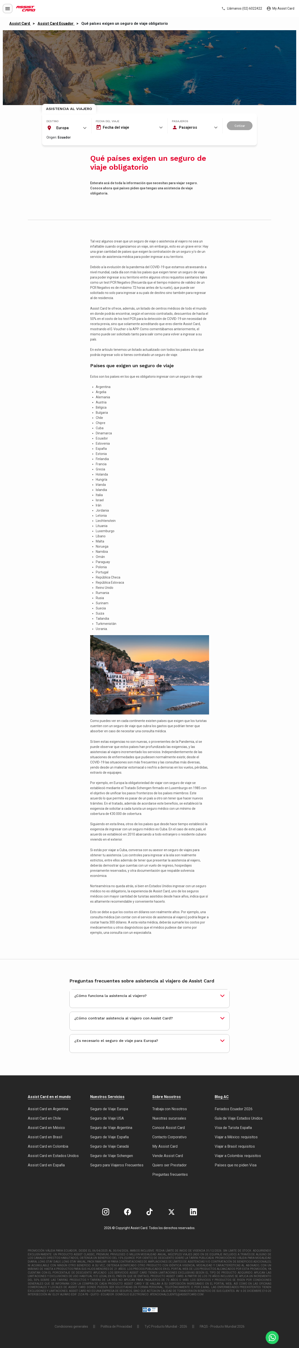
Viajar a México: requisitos (236, 1137)
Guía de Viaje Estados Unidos (239, 1118)
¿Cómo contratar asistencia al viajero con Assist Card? (123, 1018)
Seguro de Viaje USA (107, 1118)
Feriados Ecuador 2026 (234, 1109)
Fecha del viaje (107, 121)
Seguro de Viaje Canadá (109, 1146)
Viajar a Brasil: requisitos (235, 1146)
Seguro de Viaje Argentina (111, 1127)
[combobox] (66, 128)
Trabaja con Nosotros (169, 1109)
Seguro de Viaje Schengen (111, 1156)
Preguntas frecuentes (170, 1174)
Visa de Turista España (233, 1127)
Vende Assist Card (167, 1156)
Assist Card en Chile (44, 1118)
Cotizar (240, 126)
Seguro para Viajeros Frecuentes (116, 1165)
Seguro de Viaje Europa (109, 1109)
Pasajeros (180, 121)
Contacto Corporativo (169, 1137)
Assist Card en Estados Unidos (53, 1156)
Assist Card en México (46, 1127)
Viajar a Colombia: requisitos (238, 1156)
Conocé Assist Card (168, 1127)
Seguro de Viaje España (109, 1137)
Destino (52, 121)
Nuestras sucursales (169, 1118)
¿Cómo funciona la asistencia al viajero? (110, 995)
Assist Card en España (46, 1165)
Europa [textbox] (62, 128)
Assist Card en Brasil (45, 1137)
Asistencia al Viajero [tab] (69, 108)
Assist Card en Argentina (48, 1109)
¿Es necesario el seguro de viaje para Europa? (116, 1040)
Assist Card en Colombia (48, 1146)
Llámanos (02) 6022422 (241, 9)
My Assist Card (280, 9)
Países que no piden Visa (235, 1165)
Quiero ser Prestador (169, 1165)
